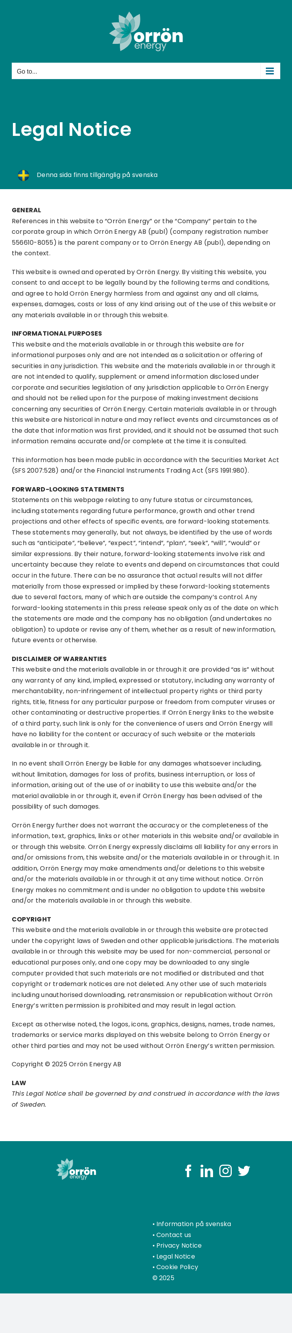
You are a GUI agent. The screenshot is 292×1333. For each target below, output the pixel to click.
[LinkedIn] (207, 1171)
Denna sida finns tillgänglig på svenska (96, 174)
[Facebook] (188, 1171)
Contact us (173, 1234)
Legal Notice (175, 1256)
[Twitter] (244, 1171)
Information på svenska (193, 1223)
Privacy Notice (179, 1245)
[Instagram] (225, 1171)
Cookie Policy (177, 1267)
